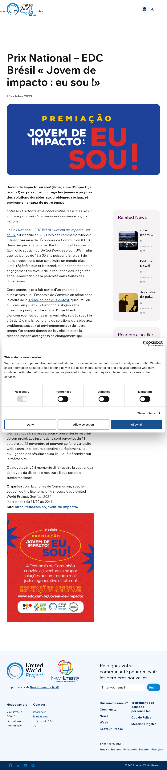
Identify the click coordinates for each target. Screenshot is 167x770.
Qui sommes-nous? (114, 703)
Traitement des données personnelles (142, 707)
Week (18, 11)
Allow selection (83, 424)
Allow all (137, 424)
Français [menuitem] (157, 749)
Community (108, 709)
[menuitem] (104, 749)
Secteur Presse (111, 729)
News (104, 716)
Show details (146, 413)
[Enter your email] (122, 687)
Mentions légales (144, 724)
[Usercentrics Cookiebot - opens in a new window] (146, 343)
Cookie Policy (141, 717)
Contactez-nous (36, 13)
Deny (30, 424)
